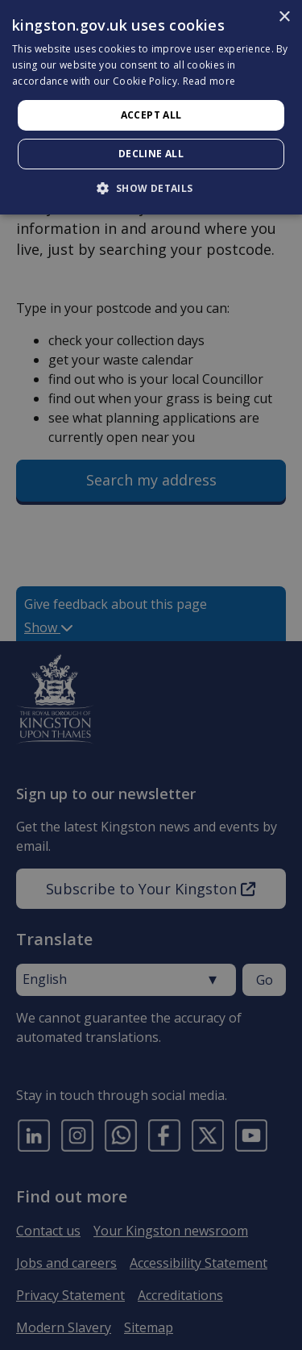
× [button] (284, 17)
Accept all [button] (151, 115)
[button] (150, 188)
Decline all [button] (151, 153)
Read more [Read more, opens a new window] (209, 81)
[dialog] (151, 107)
